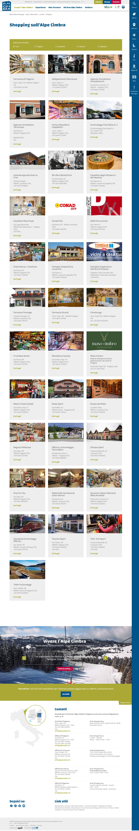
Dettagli (16, 91)
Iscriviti (64, 694)
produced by (14, 828)
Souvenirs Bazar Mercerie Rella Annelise (101, 494)
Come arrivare (75, 2)
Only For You (18, 493)
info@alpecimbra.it (61, 731)
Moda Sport (56, 404)
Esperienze (40, 7)
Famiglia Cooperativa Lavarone (61, 267)
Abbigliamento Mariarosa (63, 79)
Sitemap (31, 825)
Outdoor (89, 7)
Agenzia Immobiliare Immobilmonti (99, 80)
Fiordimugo (95, 312)
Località (40, 14)
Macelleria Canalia (60, 356)
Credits (10, 825)
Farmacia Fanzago (21, 312)
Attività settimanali (63, 2)
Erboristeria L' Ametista (24, 266)
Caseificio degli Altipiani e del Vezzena (101, 176)
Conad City (56, 221)
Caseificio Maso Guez (22, 221)
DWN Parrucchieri (98, 221)
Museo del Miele (97, 404)
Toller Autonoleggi (21, 584)
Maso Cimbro (95, 356)
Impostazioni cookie (21, 825)
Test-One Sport (96, 539)
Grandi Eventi (38, 2)
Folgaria (38, 46)
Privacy (38, 825)
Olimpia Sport (96, 447)
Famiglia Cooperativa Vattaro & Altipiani (99, 267)
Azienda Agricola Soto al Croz (24, 176)
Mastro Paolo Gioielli (22, 404)
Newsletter (28, 2)
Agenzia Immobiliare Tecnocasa (22, 126)
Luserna (80, 46)
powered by (30, 828)
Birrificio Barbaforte (61, 175)
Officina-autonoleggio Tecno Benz (62, 448)
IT (82, 2)
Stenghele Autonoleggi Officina (23, 540)
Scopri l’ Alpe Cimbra (23, 7)
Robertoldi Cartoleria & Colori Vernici (62, 494)
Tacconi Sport (58, 539)
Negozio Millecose (21, 447)
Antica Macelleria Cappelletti (59, 126)
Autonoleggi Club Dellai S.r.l (103, 125)
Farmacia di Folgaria (22, 79)
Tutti (16, 46)
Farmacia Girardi (59, 312)
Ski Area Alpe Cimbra (72, 7)
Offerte (98, 2)
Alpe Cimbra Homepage (15, 14)
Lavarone (60, 46)
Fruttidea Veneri (20, 356)
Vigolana (102, 46)
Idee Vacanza (54, 7)
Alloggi (107, 2)
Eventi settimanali (49, 2)
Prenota (116, 2)
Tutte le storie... (65, 668)
